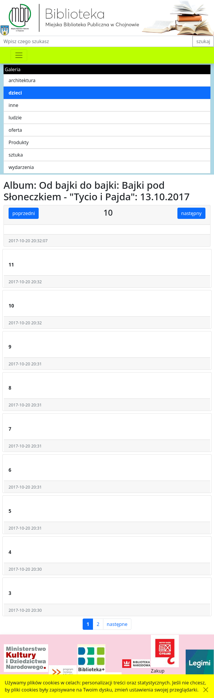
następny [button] (191, 213)
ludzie (15, 117)
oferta (15, 130)
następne (117, 624)
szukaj (203, 41)
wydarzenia (21, 167)
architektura (22, 80)
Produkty (19, 142)
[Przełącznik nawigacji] (19, 55)
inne (13, 105)
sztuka (16, 155)
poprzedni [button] (23, 213)
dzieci (15, 93)
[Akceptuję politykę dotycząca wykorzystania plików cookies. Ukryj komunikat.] (205, 689)
